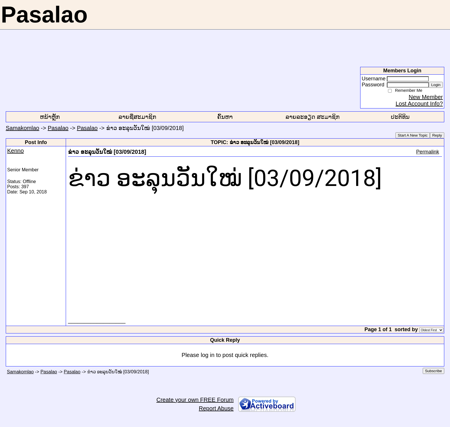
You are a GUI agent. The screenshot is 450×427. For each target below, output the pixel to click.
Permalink (427, 152)
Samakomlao (22, 128)
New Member (426, 97)
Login (436, 85)
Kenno (15, 150)
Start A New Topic (413, 135)
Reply (437, 135)
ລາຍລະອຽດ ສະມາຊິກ (313, 117)
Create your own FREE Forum (195, 400)
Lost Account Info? (419, 103)
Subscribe (433, 371)
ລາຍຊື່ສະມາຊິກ (137, 117)
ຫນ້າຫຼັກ (50, 117)
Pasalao (58, 128)
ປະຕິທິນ (400, 117)
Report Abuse (216, 408)
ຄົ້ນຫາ (225, 117)
